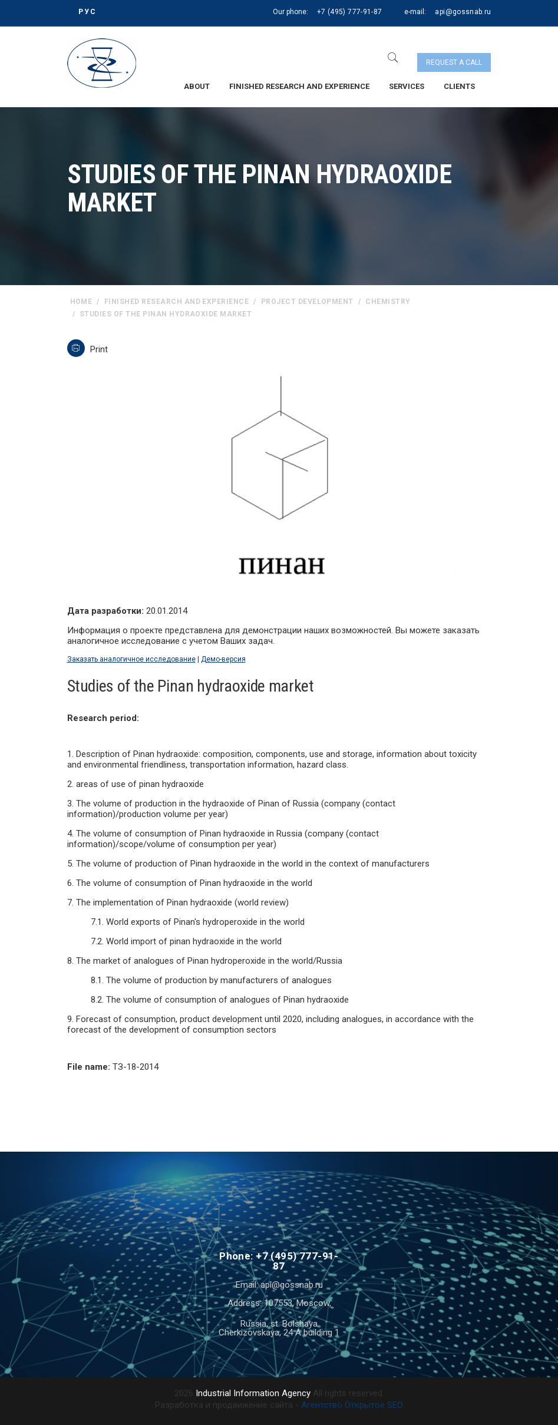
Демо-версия (223, 659)
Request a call (454, 62)
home (81, 301)
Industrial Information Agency (253, 1393)
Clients (459, 86)
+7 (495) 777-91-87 (349, 12)
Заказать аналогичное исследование (131, 659)
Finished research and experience (299, 86)
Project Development (307, 301)
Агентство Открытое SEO (352, 1405)
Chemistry (387, 301)
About (197, 86)
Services (406, 86)
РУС (87, 12)
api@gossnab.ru (463, 12)
